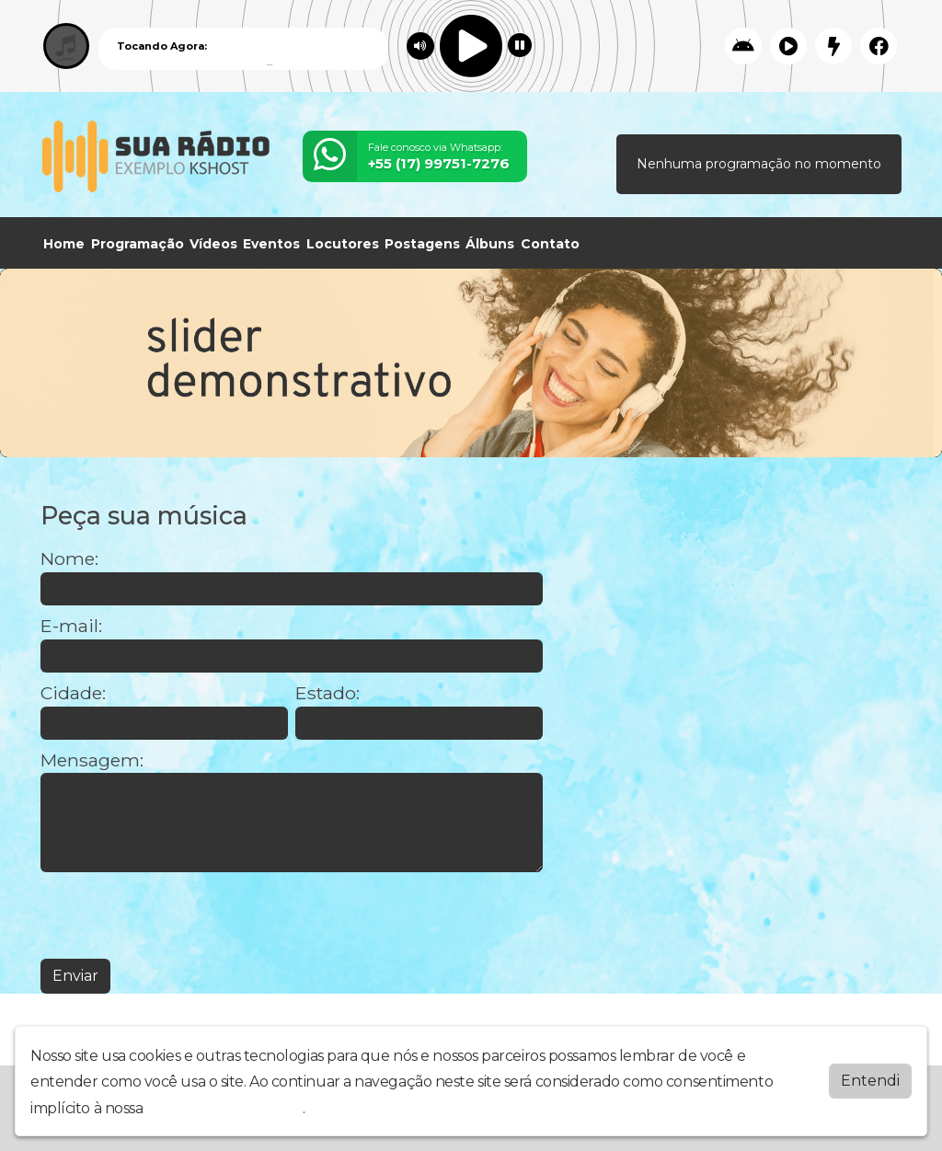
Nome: (69, 559)
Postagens (422, 244)
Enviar (75, 975)
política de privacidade (224, 1108)
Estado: (327, 693)
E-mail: (71, 626)
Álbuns (489, 244)
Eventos (271, 244)
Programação (137, 244)
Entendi (870, 1080)
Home (64, 244)
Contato (550, 244)
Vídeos (213, 244)
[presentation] (180, 915)
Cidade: (73, 693)
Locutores (342, 244)
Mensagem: (92, 760)
